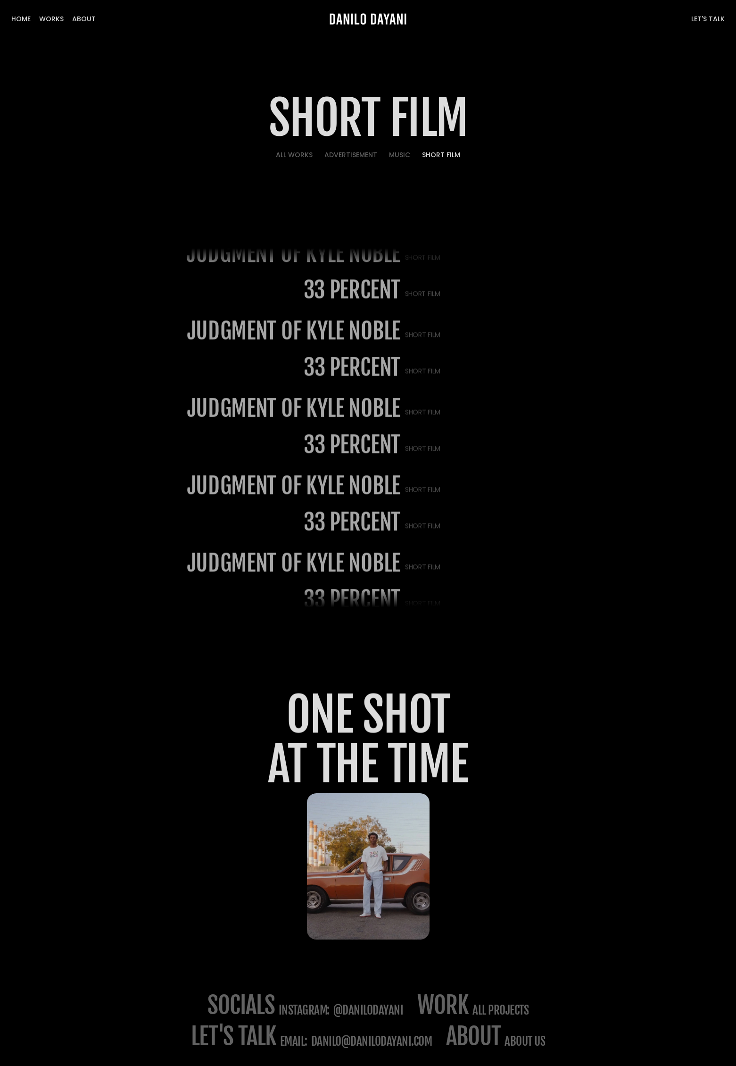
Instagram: (304, 1010)
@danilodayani (368, 1010)
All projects (500, 1010)
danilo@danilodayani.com (371, 1041)
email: (293, 1041)
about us (524, 1041)
